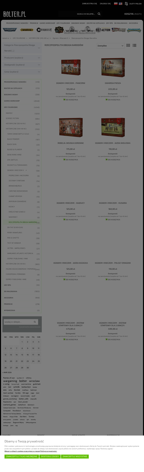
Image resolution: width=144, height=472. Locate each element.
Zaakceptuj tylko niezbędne (21, 456)
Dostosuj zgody (50, 456)
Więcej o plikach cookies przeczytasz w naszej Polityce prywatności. (30, 451)
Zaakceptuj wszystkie (75, 456)
